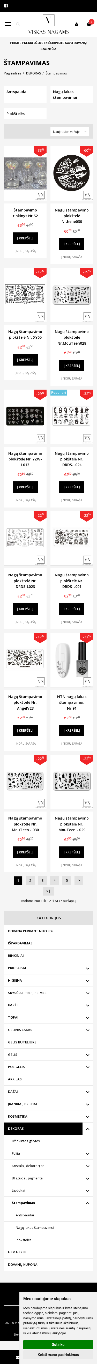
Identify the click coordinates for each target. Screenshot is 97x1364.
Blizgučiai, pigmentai (27, 1178)
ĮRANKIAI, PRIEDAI (22, 1104)
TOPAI (13, 1017)
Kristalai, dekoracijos (28, 1165)
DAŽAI (13, 1091)
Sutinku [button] (58, 1345)
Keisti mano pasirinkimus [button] (58, 1355)
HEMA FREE (17, 1252)
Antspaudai (25, 1215)
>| (48, 891)
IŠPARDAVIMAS (20, 943)
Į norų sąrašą (25, 251)
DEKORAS (16, 1128)
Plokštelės (24, 1240)
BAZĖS (13, 1005)
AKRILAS (15, 1079)
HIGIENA (15, 980)
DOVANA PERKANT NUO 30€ (30, 931)
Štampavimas (23, 1202)
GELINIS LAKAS (20, 1029)
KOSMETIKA (17, 1116)
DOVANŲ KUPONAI (23, 1264)
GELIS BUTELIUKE (22, 1042)
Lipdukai (18, 1190)
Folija (16, 1153)
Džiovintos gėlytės (26, 1141)
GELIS (12, 1054)
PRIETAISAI (17, 968)
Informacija (16, 1288)
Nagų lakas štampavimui (35, 1227)
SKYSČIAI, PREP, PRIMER (27, 992)
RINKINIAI (16, 955)
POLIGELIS (16, 1066)
